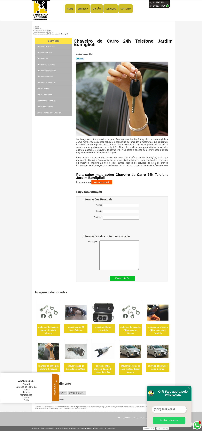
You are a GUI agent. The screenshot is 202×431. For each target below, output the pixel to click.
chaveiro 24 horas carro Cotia (103, 328)
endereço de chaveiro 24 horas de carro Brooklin (158, 330)
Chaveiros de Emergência (47, 71)
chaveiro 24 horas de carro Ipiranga (157, 367)
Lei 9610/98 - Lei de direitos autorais (75, 408)
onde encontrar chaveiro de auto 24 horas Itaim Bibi (103, 369)
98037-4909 (159, 5)
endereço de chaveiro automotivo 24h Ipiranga (48, 330)
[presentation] (100, 227)
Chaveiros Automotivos (46, 65)
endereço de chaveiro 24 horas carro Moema (130, 330)
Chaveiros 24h (42, 59)
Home (70, 8)
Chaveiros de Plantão (45, 77)
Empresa (83, 8)
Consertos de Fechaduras (47, 101)
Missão (97, 8)
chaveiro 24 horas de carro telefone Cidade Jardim (130, 369)
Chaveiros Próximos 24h (46, 83)
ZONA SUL (62, 393)
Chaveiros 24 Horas (44, 53)
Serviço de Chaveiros (45, 107)
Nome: (117, 205)
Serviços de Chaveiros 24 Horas (49, 113)
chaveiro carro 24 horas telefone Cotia (75, 367)
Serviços (110, 8)
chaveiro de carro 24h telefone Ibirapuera (48, 367)
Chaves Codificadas (44, 95)
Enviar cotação (122, 278)
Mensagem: (113, 255)
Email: (117, 211)
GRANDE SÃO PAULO (76, 393)
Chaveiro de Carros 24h (46, 47)
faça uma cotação (102, 182)
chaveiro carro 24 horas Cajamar (76, 328)
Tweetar (80, 58)
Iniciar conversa (169, 420)
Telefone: (116, 217)
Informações (56, 387)
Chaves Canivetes (44, 89)
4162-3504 (158, 2)
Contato (125, 8)
